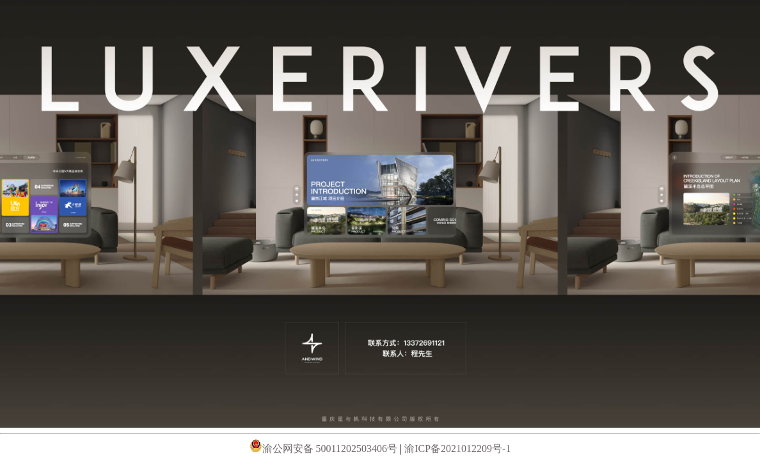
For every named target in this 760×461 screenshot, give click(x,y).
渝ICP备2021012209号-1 (457, 448)
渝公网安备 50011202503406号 (324, 448)
